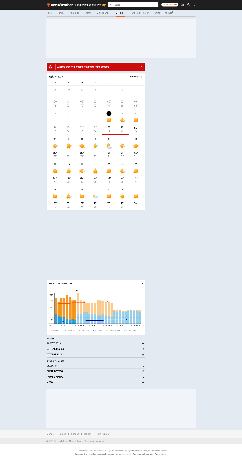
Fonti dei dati (160, 454)
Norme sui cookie (123, 454)
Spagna (75, 434)
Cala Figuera (103, 434)
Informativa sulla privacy (104, 454)
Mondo (50, 434)
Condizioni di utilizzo (83, 454)
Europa (62, 434)
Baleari (87, 434)
